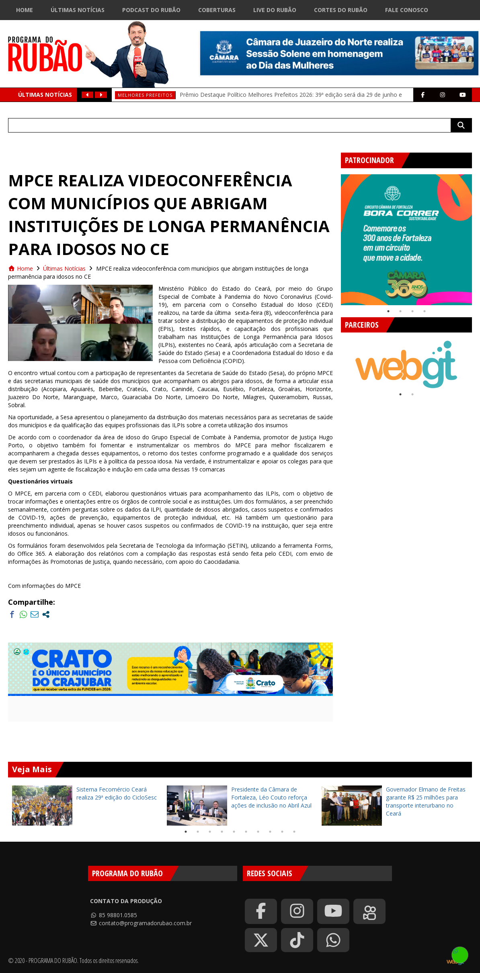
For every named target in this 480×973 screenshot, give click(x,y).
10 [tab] (294, 832)
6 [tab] (246, 832)
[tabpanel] (406, 239)
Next (473, 361)
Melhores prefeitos (145, 95)
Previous (335, 237)
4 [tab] (425, 311)
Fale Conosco (406, 10)
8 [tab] (270, 832)
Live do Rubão (274, 10)
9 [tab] (282, 832)
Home (24, 10)
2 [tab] (400, 311)
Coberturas (217, 10)
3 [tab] (412, 311)
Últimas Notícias (78, 10)
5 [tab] (234, 832)
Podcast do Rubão (151, 10)
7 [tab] (258, 832)
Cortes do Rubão (340, 10)
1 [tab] (388, 311)
